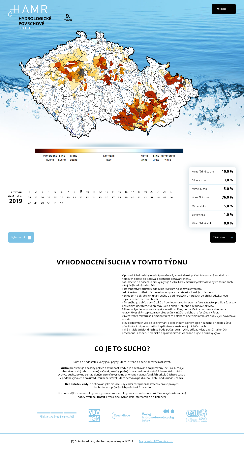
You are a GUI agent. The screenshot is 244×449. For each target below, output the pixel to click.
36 (106, 197)
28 (55, 197)
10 (87, 192)
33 (87, 197)
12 (100, 192)
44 (158, 197)
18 (139, 192)
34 (93, 197)
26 (42, 197)
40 (132, 197)
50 (48, 203)
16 (126, 192)
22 (164, 192)
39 (126, 197)
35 (100, 197)
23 (171, 192)
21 (158, 192)
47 (29, 203)
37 (113, 197)
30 (68, 197)
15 (119, 192)
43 (151, 197)
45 (164, 197)
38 (119, 197)
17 (132, 192)
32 (81, 197)
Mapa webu (146, 441)
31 (74, 197)
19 (145, 192)
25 (35, 197)
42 (145, 197)
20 (151, 192)
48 (35, 203)
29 (61, 197)
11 (93, 192)
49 (42, 203)
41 (139, 197)
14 (113, 192)
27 (48, 197)
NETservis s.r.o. (163, 441)
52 (61, 203)
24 (29, 197)
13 (106, 192)
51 (55, 203)
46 (171, 197)
